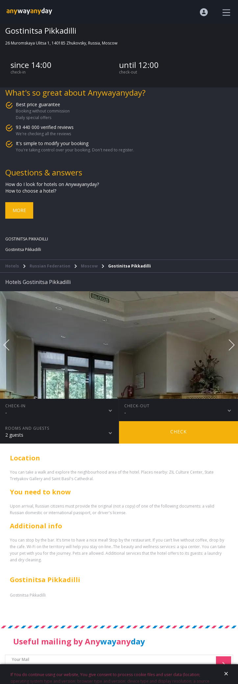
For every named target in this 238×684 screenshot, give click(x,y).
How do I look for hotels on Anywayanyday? (52, 184)
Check (178, 431)
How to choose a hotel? (30, 191)
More (19, 210)
